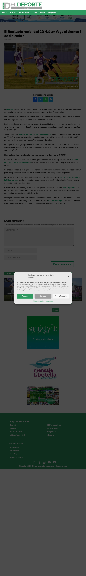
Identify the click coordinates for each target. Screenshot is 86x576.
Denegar (43, 296)
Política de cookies (38, 301)
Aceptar (25, 296)
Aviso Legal (49, 301)
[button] (68, 276)
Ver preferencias (61, 296)
